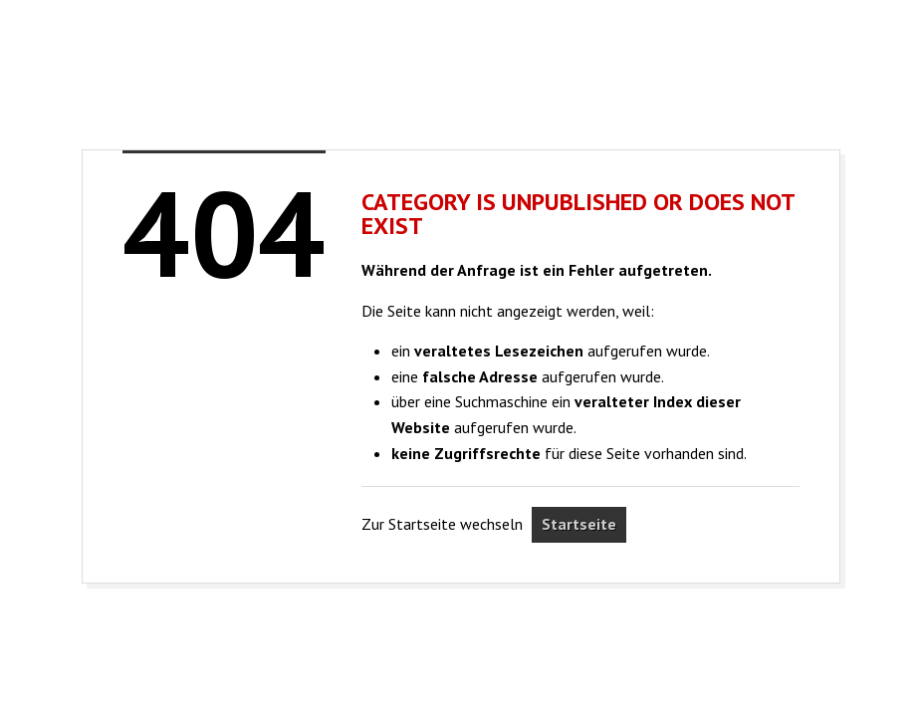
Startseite (579, 524)
